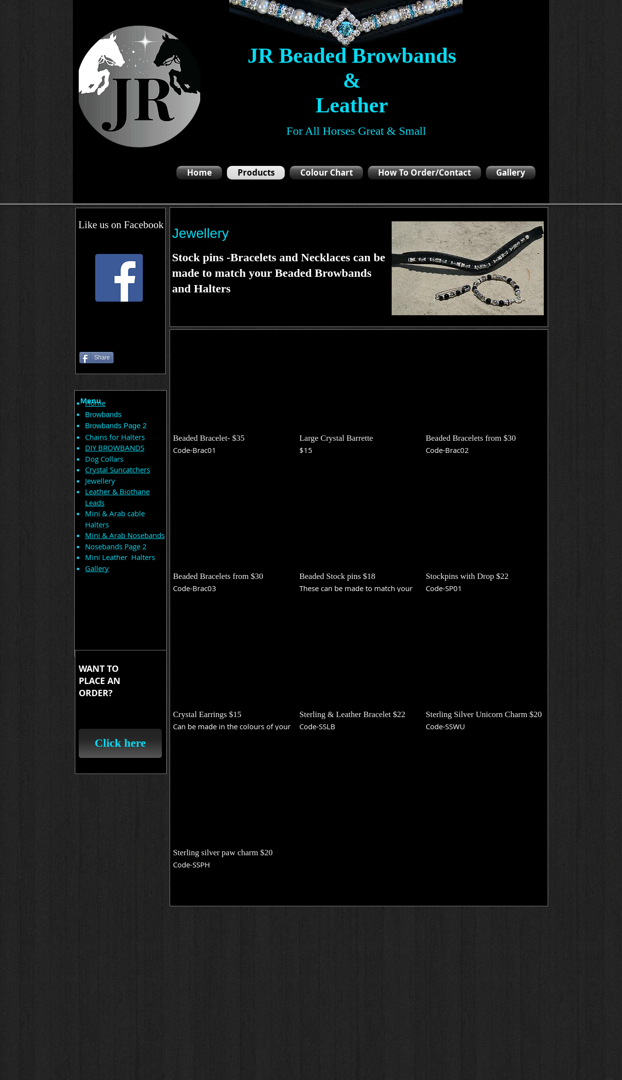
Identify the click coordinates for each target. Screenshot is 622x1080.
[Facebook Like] (98, 336)
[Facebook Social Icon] (119, 278)
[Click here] (120, 743)
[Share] (96, 357)
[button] (232, 398)
